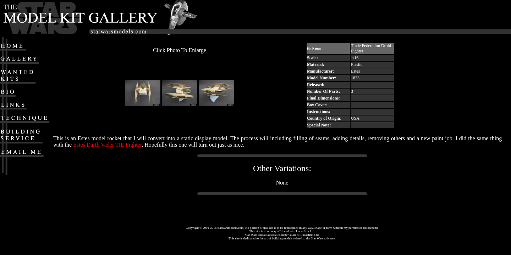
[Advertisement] (402, 18)
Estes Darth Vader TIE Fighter (107, 145)
